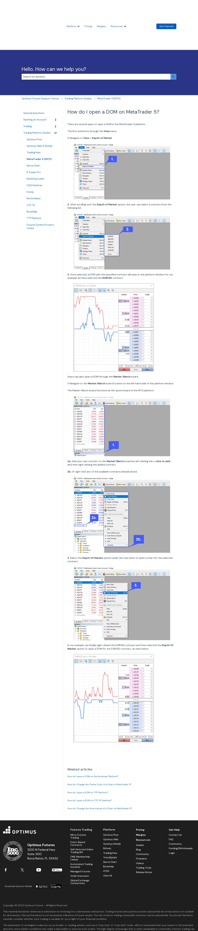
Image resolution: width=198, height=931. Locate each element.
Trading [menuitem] (27, 96)
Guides (140, 815)
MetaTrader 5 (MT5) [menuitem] (39, 129)
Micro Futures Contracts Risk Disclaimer (74, 922)
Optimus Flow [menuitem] (34, 109)
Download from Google (56, 856)
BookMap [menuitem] (32, 182)
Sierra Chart (110, 832)
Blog (138, 820)
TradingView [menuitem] (34, 122)
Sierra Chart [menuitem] (33, 136)
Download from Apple (41, 856)
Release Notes (144, 842)
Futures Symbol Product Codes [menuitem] (40, 197)
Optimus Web (110, 809)
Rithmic (107, 818)
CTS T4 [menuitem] (31, 175)
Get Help (174, 800)
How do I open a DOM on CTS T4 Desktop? (89, 770)
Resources (117, 11)
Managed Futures (80, 841)
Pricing (88, 11)
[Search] (173, 47)
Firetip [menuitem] (30, 162)
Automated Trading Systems (81, 836)
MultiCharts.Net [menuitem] (35, 149)
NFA (132, 913)
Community (142, 824)
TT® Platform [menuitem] (34, 188)
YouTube (41, 840)
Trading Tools (143, 838)
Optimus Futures (33, 800)
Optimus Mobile (112, 814)
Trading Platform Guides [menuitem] (36, 103)
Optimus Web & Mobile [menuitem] (39, 116)
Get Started (166, 11)
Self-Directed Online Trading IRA (81, 821)
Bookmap (108, 836)
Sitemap (181, 922)
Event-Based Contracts (77, 814)
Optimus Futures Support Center (40, 69)
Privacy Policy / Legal (163, 922)
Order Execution (79, 846)
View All (107, 846)
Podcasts (141, 829)
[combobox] (96, 47)
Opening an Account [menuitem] (35, 90)
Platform (71, 11)
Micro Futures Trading (78, 807)
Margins (101, 11)
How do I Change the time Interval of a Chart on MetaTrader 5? (99, 778)
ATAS (106, 841)
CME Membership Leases (80, 828)
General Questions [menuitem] (33, 83)
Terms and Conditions (38, 922)
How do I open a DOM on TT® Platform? (87, 762)
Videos (140, 833)
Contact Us (175, 805)
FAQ (171, 809)
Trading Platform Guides (78, 69)
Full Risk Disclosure (13, 922)
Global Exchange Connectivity (79, 852)
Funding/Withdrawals (181, 818)
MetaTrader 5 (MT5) (109, 69)
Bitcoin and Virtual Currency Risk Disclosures (124, 922)
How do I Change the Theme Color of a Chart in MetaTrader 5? (99, 754)
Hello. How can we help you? (54, 39)
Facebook (10, 840)
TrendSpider (110, 828)
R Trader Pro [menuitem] (34, 142)
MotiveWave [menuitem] (34, 168)
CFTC (141, 913)
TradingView (57, 840)
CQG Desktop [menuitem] (34, 155)
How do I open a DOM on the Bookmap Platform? (92, 746)
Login (172, 823)
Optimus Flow (110, 805)
